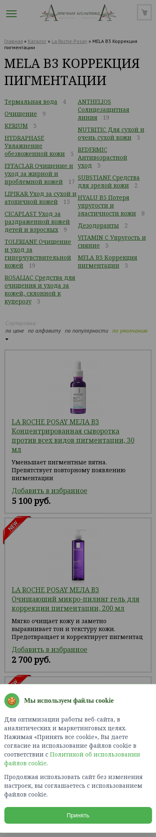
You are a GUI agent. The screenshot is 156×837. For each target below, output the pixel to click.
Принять (78, 815)
